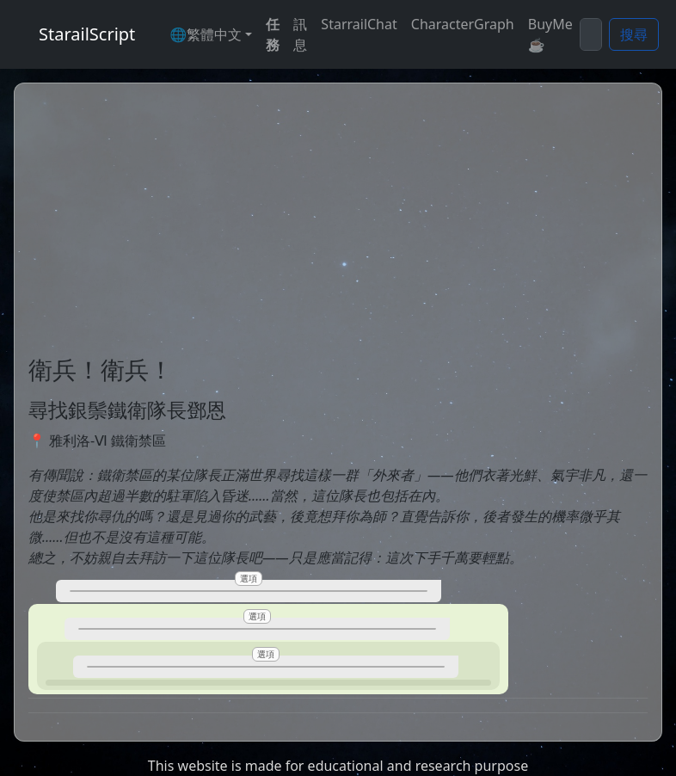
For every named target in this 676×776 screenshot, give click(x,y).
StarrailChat (358, 24)
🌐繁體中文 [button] (205, 34)
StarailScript (87, 34)
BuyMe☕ (550, 34)
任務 (273, 34)
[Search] (591, 34)
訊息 (300, 34)
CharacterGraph (462, 24)
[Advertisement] (338, 226)
